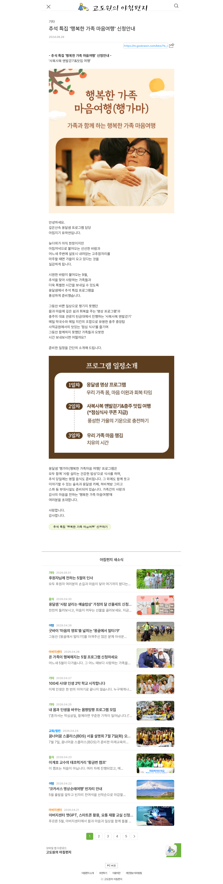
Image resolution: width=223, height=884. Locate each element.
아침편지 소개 (87, 873)
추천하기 (103, 873)
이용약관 (116, 873)
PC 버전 (111, 865)
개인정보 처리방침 (134, 873)
